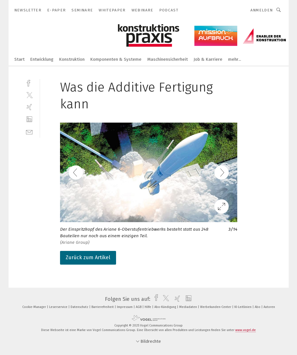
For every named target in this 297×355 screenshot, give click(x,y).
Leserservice (58, 307)
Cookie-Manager (34, 307)
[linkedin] (29, 119)
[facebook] (29, 82)
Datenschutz (80, 307)
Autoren (269, 307)
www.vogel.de (245, 330)
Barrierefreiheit (103, 307)
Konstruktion (72, 59)
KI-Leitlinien (243, 307)
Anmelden (261, 10)
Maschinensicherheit (167, 59)
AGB (139, 307)
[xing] (29, 107)
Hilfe (148, 307)
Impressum (125, 307)
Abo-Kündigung (165, 307)
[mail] (29, 131)
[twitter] (29, 94)
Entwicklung (41, 59)
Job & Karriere (208, 59)
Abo (258, 307)
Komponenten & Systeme (115, 59)
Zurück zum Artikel (88, 257)
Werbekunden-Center (216, 307)
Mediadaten (188, 307)
